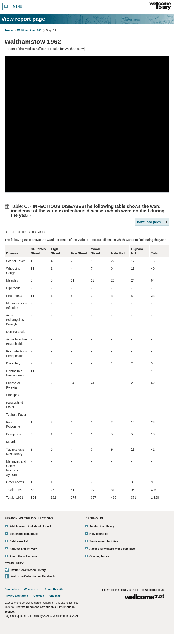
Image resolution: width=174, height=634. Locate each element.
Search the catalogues (24, 533)
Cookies (38, 595)
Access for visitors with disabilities (112, 548)
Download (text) (149, 222)
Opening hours (99, 556)
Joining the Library (101, 526)
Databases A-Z (19, 541)
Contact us (12, 589)
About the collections (23, 556)
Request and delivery (23, 548)
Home (9, 30)
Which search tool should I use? (30, 526)
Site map (55, 595)
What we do (31, 589)
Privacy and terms (16, 595)
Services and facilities (103, 541)
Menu (12, 6)
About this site (53, 589)
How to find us (98, 533)
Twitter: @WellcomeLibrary (28, 570)
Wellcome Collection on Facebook (33, 576)
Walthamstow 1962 (29, 30)
